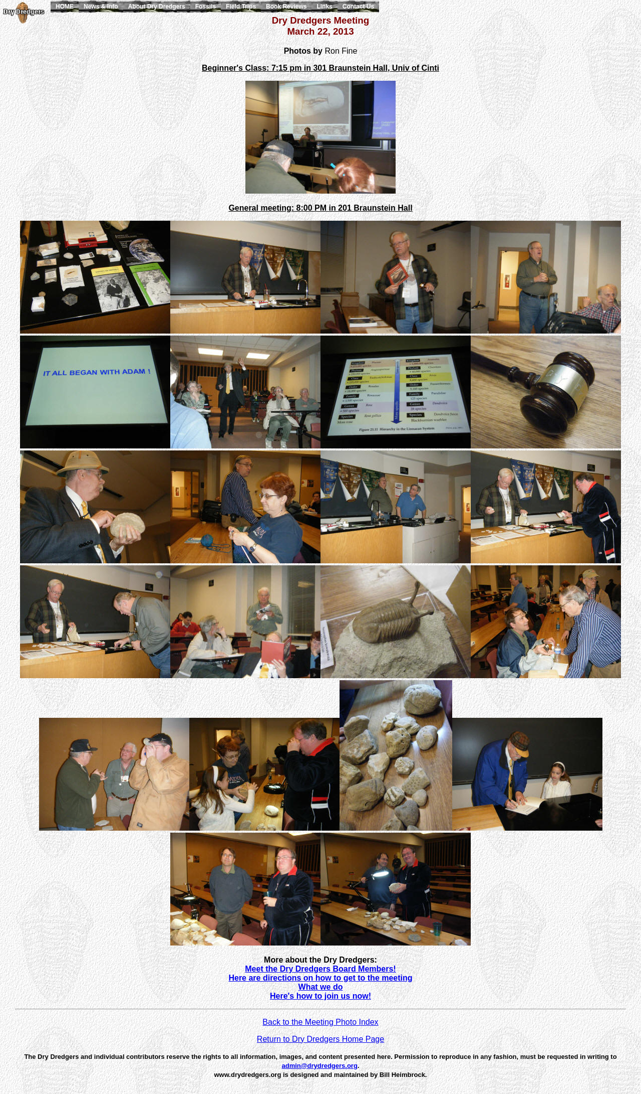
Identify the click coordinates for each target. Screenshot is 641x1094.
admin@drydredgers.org (320, 1065)
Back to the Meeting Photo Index (320, 1022)
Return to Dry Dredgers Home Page (320, 1039)
